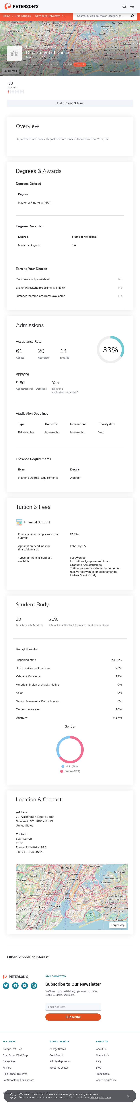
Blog (98, 1067)
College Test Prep (12, 1049)
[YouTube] (24, 985)
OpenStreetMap (115, 22)
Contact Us (102, 1055)
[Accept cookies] (126, 1096)
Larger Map (10, 70)
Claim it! (79, 64)
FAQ (98, 1061)
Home (6, 16)
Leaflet (95, 22)
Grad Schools (23, 16)
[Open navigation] (131, 6)
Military (7, 1067)
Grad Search (56, 1055)
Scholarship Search (60, 1061)
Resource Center (58, 1067)
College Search (57, 1049)
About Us (101, 1049)
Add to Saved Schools (70, 103)
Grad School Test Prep (15, 1055)
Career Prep (9, 1061)
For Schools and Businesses (18, 1080)
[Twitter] (6, 985)
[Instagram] (34, 985)
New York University (47, 16)
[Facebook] (15, 985)
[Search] (124, 6)
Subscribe (73, 1017)
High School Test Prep (15, 1073)
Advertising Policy (106, 1080)
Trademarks (103, 1073)
